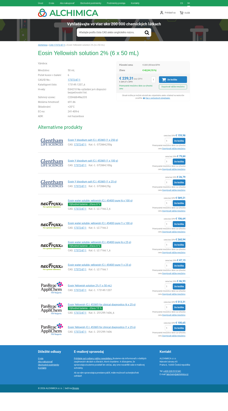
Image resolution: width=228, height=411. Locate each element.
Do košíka (179, 159)
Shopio (75, 406)
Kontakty (42, 386)
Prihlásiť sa (170, 12)
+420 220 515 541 (172, 389)
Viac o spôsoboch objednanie (157, 98)
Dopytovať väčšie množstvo (173, 87)
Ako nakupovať (45, 380)
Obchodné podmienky (48, 383)
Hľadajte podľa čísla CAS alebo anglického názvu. (106, 32)
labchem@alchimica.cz (177, 393)
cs (181, 3)
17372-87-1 (74, 98)
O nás (40, 377)
